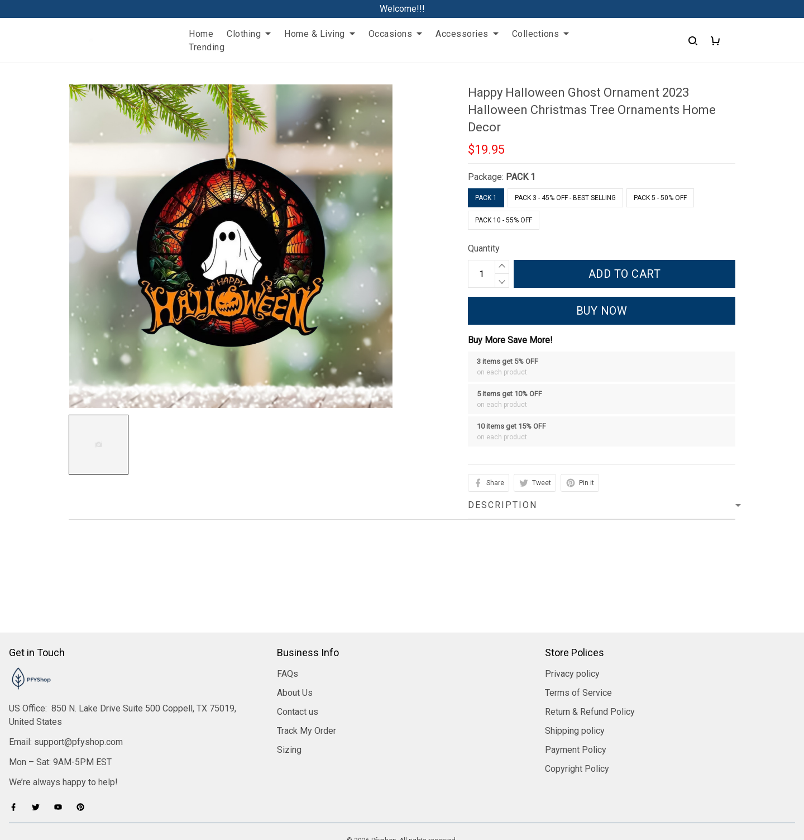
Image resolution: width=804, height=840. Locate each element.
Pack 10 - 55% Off (503, 220)
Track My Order (306, 664)
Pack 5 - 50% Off (660, 198)
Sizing (289, 683)
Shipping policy (575, 664)
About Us (295, 626)
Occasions (395, 34)
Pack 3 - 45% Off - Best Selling (565, 198)
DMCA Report (402, 790)
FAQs (287, 607)
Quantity (484, 248)
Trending (206, 47)
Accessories (467, 34)
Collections (541, 34)
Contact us (297, 645)
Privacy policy (572, 607)
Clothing (249, 34)
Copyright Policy (577, 702)
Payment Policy (575, 683)
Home (201, 34)
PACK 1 (520, 177)
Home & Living (319, 34)
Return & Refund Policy (590, 645)
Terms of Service (578, 626)
